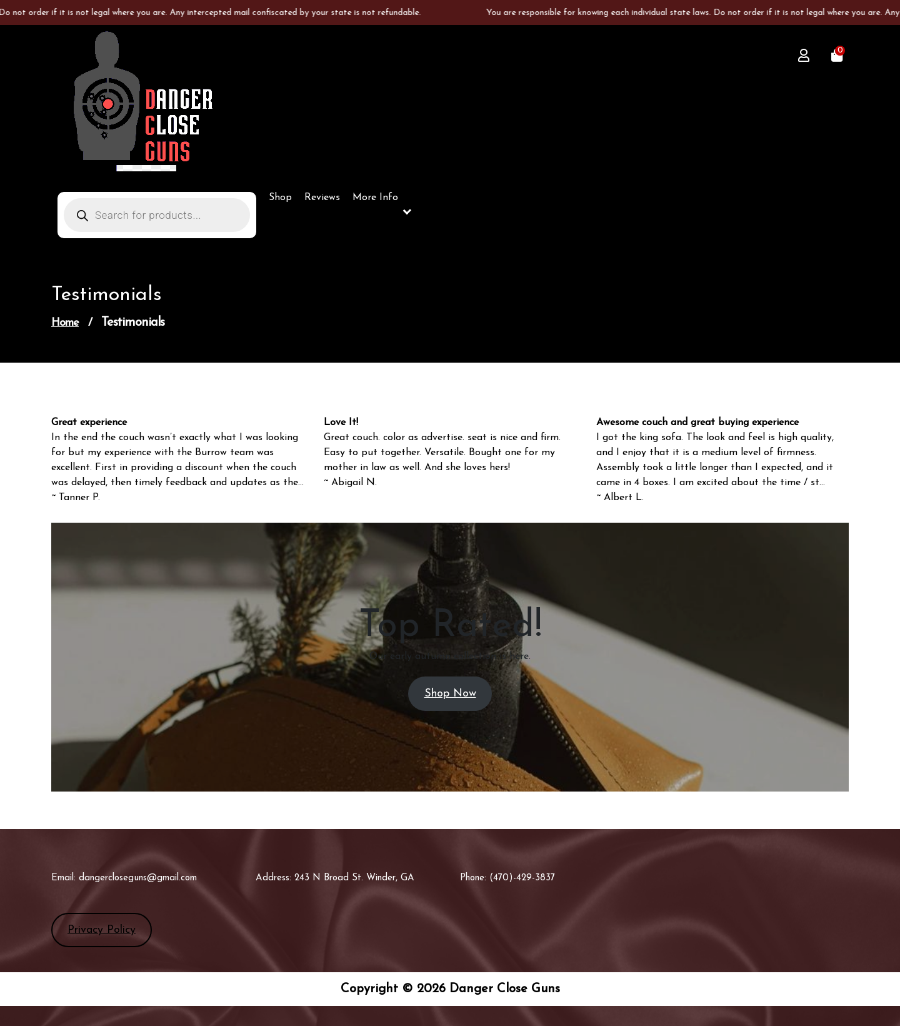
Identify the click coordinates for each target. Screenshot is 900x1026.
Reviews (322, 198)
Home (65, 323)
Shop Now (450, 694)
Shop (280, 198)
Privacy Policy (102, 930)
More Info (375, 198)
